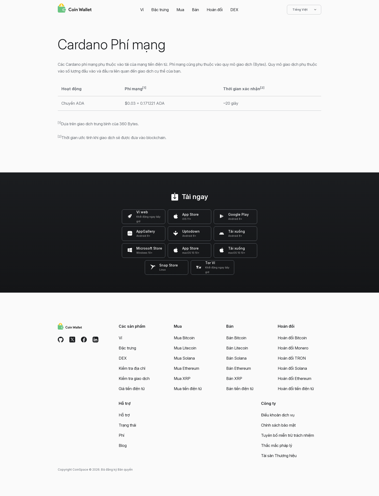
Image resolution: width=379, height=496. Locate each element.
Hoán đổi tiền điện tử (296, 388)
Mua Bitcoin (184, 337)
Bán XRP (234, 378)
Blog (123, 445)
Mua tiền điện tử (188, 388)
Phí (121, 435)
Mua (180, 9)
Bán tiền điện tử (240, 388)
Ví (142, 9)
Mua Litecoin (185, 348)
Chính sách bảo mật (278, 425)
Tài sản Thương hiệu (279, 455)
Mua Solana (184, 358)
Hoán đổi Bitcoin (292, 337)
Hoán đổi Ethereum (294, 378)
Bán (195, 9)
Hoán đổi (215, 9)
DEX (234, 9)
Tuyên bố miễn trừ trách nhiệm (287, 435)
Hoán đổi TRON (292, 358)
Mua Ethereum (186, 368)
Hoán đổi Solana (292, 368)
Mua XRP (182, 378)
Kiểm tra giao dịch (134, 378)
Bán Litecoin (237, 348)
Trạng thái (127, 425)
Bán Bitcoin (236, 337)
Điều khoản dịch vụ (277, 415)
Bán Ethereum (238, 368)
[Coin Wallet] (75, 9)
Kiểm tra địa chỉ (132, 368)
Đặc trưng (160, 9)
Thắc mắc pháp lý (276, 445)
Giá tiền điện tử (132, 388)
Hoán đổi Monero (293, 348)
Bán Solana (236, 358)
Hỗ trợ (124, 415)
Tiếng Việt (304, 9)
